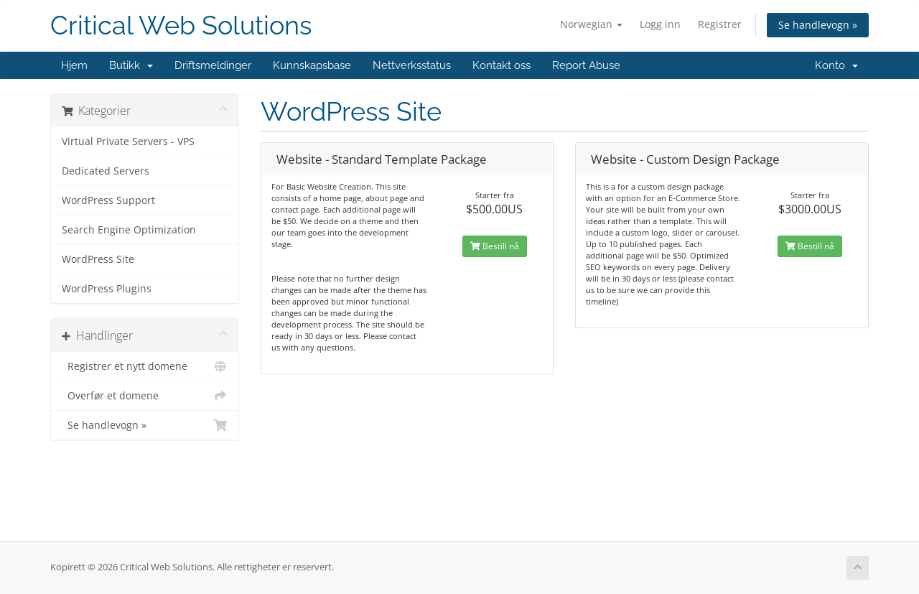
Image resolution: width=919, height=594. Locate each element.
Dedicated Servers (105, 170)
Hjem (74, 65)
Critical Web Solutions (181, 25)
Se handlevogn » (817, 25)
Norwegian (591, 24)
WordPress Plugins (106, 288)
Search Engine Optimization (129, 229)
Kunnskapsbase (312, 65)
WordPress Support (108, 200)
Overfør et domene (145, 395)
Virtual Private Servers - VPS (128, 141)
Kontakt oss (501, 65)
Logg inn (660, 24)
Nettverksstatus (412, 65)
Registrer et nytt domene (145, 366)
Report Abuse (586, 65)
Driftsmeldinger (212, 65)
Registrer (720, 24)
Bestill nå (494, 246)
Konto (836, 65)
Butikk (131, 65)
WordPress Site (98, 259)
